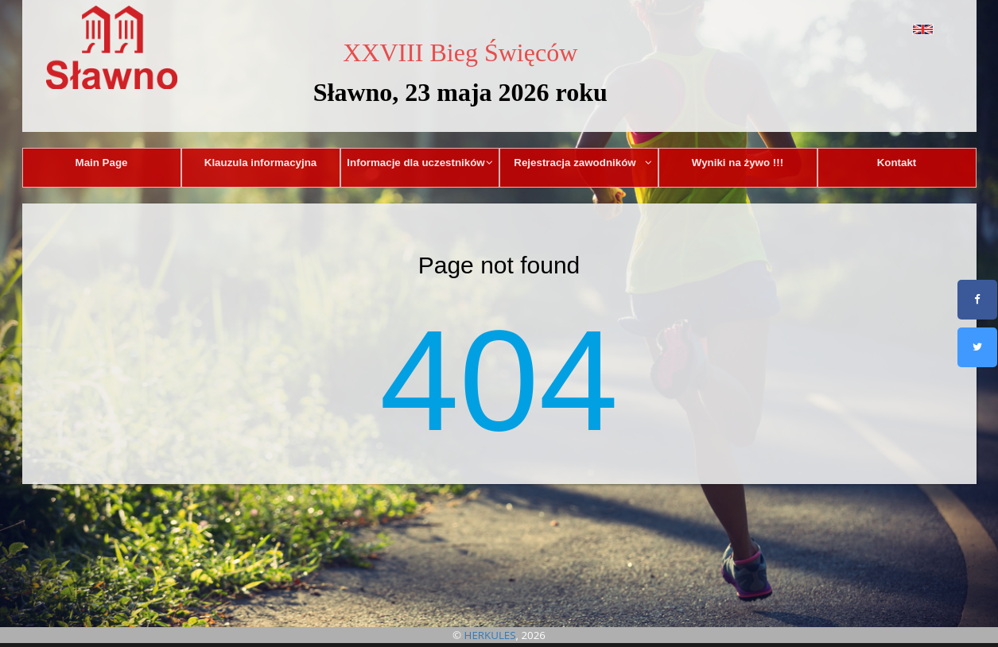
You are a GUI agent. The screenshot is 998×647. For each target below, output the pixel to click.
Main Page (102, 163)
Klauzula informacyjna (260, 163)
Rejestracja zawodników (583, 163)
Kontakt (897, 163)
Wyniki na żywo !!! (737, 163)
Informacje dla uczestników (420, 163)
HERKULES (490, 635)
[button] (887, 29)
